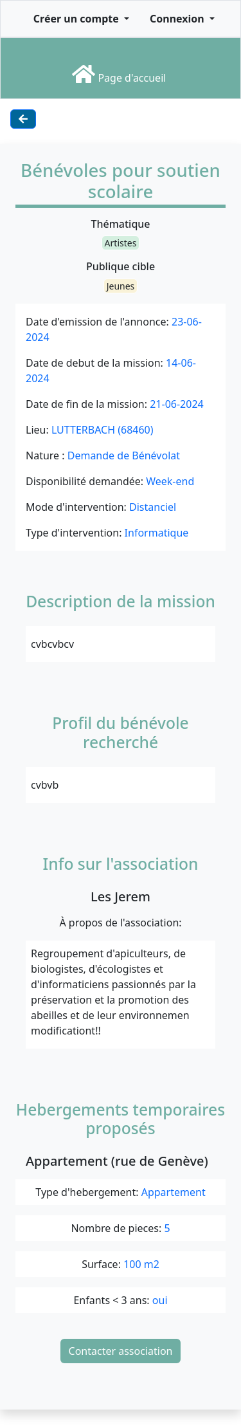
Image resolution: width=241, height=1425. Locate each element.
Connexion (178, 19)
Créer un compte (77, 19)
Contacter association (121, 1351)
